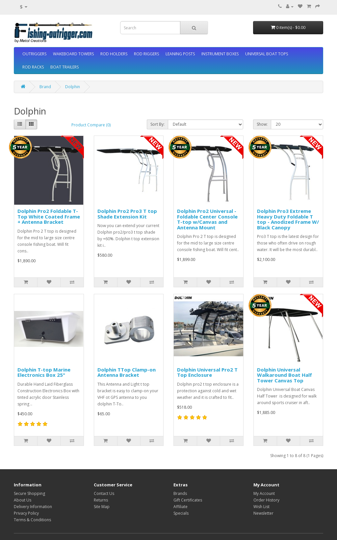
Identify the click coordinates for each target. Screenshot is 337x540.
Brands (180, 493)
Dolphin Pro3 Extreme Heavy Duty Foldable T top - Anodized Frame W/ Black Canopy (288, 219)
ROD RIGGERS (146, 54)
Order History (266, 500)
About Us (22, 500)
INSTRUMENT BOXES (220, 54)
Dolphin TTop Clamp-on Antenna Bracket (126, 372)
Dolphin (72, 87)
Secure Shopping (29, 493)
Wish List (261, 506)
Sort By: (157, 124)
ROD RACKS (33, 67)
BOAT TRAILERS (64, 67)
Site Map (102, 506)
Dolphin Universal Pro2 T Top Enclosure (207, 372)
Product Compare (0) (91, 125)
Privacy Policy (26, 513)
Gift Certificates (187, 500)
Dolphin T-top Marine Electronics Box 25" (43, 372)
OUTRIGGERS (34, 54)
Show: (262, 124)
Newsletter (263, 513)
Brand (45, 87)
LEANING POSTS (180, 54)
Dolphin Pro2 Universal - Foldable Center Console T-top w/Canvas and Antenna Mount (207, 219)
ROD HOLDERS (113, 54)
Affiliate (180, 506)
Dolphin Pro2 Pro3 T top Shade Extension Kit (127, 214)
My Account (264, 493)
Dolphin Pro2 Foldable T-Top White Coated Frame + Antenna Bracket (48, 216)
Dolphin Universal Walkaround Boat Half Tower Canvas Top (284, 375)
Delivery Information (33, 506)
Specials (181, 513)
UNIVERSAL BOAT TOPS (266, 54)
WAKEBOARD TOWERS (73, 54)
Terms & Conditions (32, 520)
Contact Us (104, 493)
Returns (101, 500)
